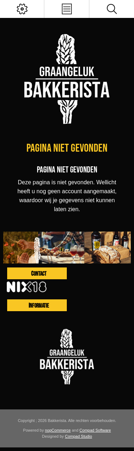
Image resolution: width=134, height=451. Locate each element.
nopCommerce (58, 430)
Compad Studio (78, 436)
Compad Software (95, 430)
